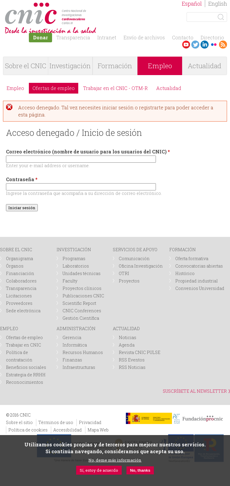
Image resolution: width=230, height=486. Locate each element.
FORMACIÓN (182, 249)
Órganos (15, 266)
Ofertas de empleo (53, 88)
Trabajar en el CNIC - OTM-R (115, 88)
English (217, 3)
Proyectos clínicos (81, 288)
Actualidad (204, 65)
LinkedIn (205, 45)
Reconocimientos (24, 382)
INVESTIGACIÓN (74, 249)
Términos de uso (55, 422)
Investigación (70, 65)
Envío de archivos (144, 37)
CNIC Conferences (81, 310)
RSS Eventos (132, 360)
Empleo (160, 65)
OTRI (124, 273)
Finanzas (72, 360)
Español (192, 3)
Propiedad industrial (196, 281)
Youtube (186, 45)
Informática (74, 345)
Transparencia (73, 37)
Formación (115, 65)
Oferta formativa (191, 258)
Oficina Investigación (141, 266)
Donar (40, 37)
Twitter (195, 45)
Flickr (214, 45)
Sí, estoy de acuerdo (99, 470)
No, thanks (140, 470)
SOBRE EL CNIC (16, 249)
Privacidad (90, 422)
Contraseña (21, 179)
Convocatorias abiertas (199, 266)
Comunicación (134, 258)
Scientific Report (79, 303)
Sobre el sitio (19, 422)
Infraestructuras (78, 367)
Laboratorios (75, 266)
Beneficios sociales (26, 367)
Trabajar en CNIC (23, 345)
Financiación (20, 273)
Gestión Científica (80, 318)
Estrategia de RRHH (26, 375)
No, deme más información (114, 460)
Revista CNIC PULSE (139, 352)
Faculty (69, 281)
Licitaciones (19, 296)
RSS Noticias (132, 367)
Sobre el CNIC (25, 65)
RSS (223, 45)
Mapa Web (98, 430)
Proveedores (19, 303)
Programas (73, 258)
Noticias (127, 337)
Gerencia (71, 337)
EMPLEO (9, 328)
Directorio (212, 37)
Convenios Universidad (199, 288)
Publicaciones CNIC (83, 296)
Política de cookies (28, 430)
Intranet (106, 37)
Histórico (185, 273)
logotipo (88, 5)
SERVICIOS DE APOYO (135, 249)
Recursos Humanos (82, 352)
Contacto (182, 37)
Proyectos (129, 281)
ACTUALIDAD (126, 328)
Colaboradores (21, 281)
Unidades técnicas (81, 273)
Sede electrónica (23, 310)
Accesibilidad (67, 430)
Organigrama (19, 258)
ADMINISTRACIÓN (76, 328)
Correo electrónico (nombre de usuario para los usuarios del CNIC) (88, 151)
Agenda (126, 345)
